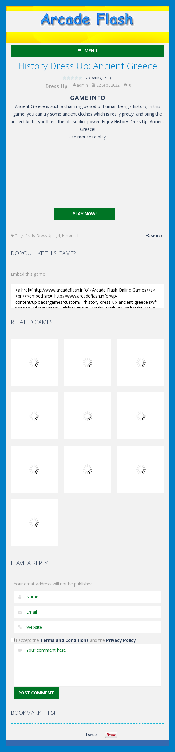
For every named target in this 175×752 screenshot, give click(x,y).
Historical (70, 235)
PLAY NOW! (85, 214)
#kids (30, 235)
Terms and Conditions (64, 640)
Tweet (92, 734)
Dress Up (45, 235)
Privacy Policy (121, 640)
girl (57, 235)
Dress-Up (56, 86)
